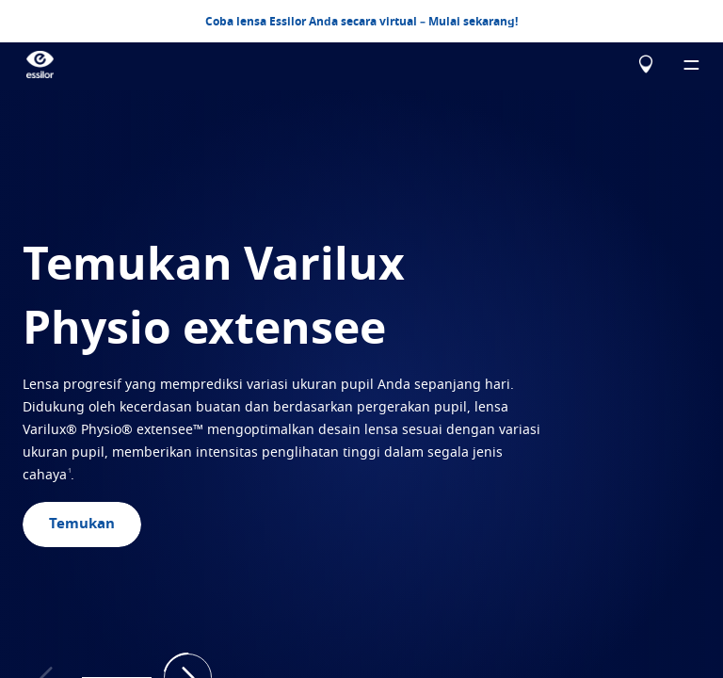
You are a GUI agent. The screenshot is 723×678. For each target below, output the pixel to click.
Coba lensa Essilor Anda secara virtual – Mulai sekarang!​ (361, 21)
